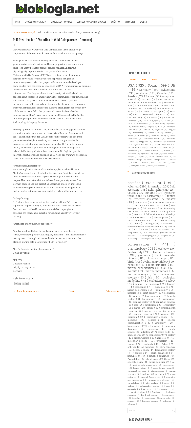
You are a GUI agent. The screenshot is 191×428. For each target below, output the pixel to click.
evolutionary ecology (162, 280)
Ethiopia (144, 163)
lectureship (169, 208)
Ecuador (145, 111)
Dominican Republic (152, 139)
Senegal (135, 129)
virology (146, 374)
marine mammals (157, 271)
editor (153, 232)
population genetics (165, 302)
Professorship (168, 220)
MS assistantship (149, 226)
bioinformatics (158, 264)
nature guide (161, 217)
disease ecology (141, 350)
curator (137, 223)
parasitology (133, 383)
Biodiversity (135, 252)
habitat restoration (137, 290)
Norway (165, 105)
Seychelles (170, 123)
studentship (132, 239)
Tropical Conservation (161, 368)
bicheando (167, 401)
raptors (131, 344)
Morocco (132, 154)
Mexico (137, 117)
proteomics (165, 389)
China (172, 114)
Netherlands (146, 105)
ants (173, 362)
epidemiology (150, 398)
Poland (131, 111)
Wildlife (132, 271)
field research (150, 208)
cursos (138, 205)
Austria (131, 99)
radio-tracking (152, 383)
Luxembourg (137, 133)
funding (150, 192)
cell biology (153, 326)
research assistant (146, 199)
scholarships (169, 214)
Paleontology (134, 359)
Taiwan (149, 160)
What (154, 79)
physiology (163, 341)
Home (17, 32)
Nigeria (142, 157)
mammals (154, 284)
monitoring (141, 287)
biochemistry (149, 299)
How (144, 79)
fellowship (141, 217)
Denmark (132, 108)
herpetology (163, 338)
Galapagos (132, 121)
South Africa (164, 99)
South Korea (163, 157)
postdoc (134, 183)
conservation (141, 244)
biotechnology (134, 326)
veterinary (161, 323)
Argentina (159, 129)
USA (131, 85)
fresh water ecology (165, 350)
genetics (133, 264)
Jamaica (172, 163)
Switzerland (168, 89)
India (160, 126)
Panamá (147, 108)
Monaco (141, 166)
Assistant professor (165, 202)
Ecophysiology (139, 368)
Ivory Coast (162, 163)
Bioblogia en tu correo (61, 21)
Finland (131, 102)
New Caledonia (157, 136)
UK (172, 85)
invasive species (153, 311)
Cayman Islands (141, 144)
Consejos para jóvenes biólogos (91, 21)
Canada (162, 93)
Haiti (152, 163)
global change (153, 359)
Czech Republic (149, 102)
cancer (137, 296)
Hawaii (161, 114)
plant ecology (150, 293)
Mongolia (131, 157)
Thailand (167, 133)
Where (133, 79)
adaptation (146, 332)
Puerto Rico (153, 133)
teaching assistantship (150, 239)
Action (165, 344)
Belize (130, 136)
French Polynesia (162, 144)
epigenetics (153, 329)
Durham (134, 163)
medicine (133, 320)
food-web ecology (150, 395)
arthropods (133, 347)
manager (150, 223)
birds (131, 261)
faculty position (168, 226)
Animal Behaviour (163, 252)
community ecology (158, 317)
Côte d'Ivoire (167, 154)
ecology (163, 248)
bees (168, 359)
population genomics (158, 356)
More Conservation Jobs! (143, 173)
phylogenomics (167, 347)
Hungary (171, 129)
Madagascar (143, 123)
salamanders (169, 395)
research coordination (140, 220)
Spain (153, 85)
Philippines (143, 141)
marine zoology (165, 398)
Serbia (151, 157)
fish (151, 277)
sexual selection (157, 362)
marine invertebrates (160, 380)
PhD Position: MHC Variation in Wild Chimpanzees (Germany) (52, 39)
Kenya (167, 117)
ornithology (137, 248)
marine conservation (141, 268)
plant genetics (158, 371)
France (150, 96)
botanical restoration (150, 386)
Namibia (157, 123)
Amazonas (137, 126)
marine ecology (138, 274)
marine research (143, 314)
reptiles (153, 320)
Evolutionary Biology (156, 261)
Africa (167, 102)
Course (132, 192)
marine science (154, 296)
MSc (136, 214)
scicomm (155, 196)
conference (141, 202)
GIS (165, 268)
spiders (167, 383)
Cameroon (170, 141)
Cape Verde (161, 160)
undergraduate (167, 211)
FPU (144, 232)
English (143, 21)
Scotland (147, 114)
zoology (171, 335)
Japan (156, 121)
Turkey (142, 147)
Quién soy (115, 21)
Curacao (172, 160)
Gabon (167, 121)
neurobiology (169, 365)
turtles (150, 308)
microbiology (162, 287)
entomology (169, 305)
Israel (146, 121)
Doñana (142, 136)
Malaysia (171, 126)
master (171, 199)
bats (136, 305)
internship (155, 186)
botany (139, 284)
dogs (168, 386)
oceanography (154, 335)
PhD (35, 32)
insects (171, 311)
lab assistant (165, 223)
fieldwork (151, 214)
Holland (131, 147)
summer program (148, 235)
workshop (132, 226)
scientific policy (135, 362)
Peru (135, 114)
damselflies (136, 398)
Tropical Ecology (141, 302)
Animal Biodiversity (150, 377)
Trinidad (147, 129)
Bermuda (167, 147)
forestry (171, 284)
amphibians (151, 305)
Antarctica (152, 117)
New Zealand (163, 108)
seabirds (149, 344)
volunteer (133, 186)
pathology (131, 404)
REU (136, 229)
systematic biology (136, 392)
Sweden (132, 96)
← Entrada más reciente (26, 291)
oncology (148, 389)
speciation (160, 374)
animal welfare (142, 338)
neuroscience (134, 335)
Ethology (156, 392)
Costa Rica (146, 99)
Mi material (130, 21)
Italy (130, 105)
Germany (27, 32)
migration (150, 347)
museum (165, 314)
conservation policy (137, 371)
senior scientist (163, 229)
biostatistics (169, 293)
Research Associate (143, 211)
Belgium (159, 111)
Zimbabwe (160, 166)
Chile (130, 123)
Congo (150, 126)
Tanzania (157, 141)
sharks (139, 353)
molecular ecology (138, 341)
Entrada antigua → (115, 291)
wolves (131, 386)
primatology (162, 290)
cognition (132, 317)
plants (137, 308)
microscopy (132, 401)
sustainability (169, 299)
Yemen (150, 166)
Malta (132, 166)
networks (132, 389)
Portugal (165, 96)
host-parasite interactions (145, 365)
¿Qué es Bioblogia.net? (35, 21)
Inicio (17, 21)
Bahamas (154, 147)
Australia (142, 93)
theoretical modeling (150, 401)
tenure (171, 196)
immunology (134, 356)
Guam (167, 151)
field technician (158, 189)
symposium (133, 232)
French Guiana (151, 151)
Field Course (157, 205)
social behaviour (160, 353)
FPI (147, 229)
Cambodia (132, 151)
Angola (156, 154)
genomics (145, 255)
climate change (157, 258)
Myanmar (145, 154)
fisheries (132, 293)
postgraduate (166, 236)
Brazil (172, 111)
